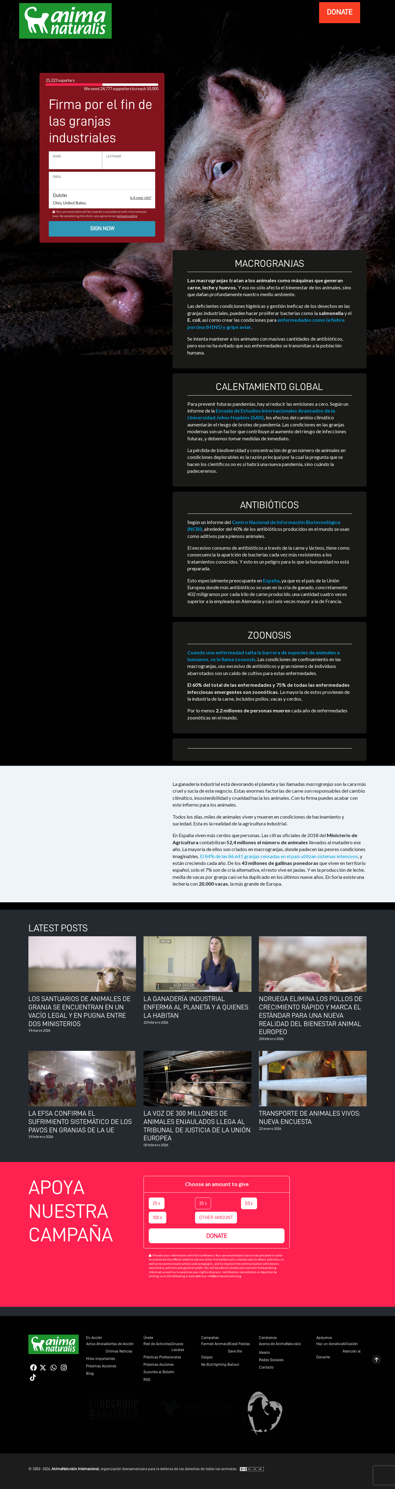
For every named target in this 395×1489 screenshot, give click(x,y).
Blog (90, 1373)
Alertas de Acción (120, 1344)
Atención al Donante (338, 1354)
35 (203, 1203)
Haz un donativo (329, 1344)
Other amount (216, 1217)
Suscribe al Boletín (158, 1372)
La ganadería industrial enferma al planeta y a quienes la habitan (195, 1007)
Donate (216, 1236)
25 (156, 1203)
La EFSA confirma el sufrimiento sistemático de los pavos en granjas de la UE (80, 1122)
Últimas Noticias (119, 1351)
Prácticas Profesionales (162, 1357)
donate (339, 12)
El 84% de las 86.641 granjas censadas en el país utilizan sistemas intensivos (279, 856)
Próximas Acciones (101, 1366)
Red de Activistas (157, 1344)
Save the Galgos (221, 1354)
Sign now (102, 228)
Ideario (264, 1352)
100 (157, 1217)
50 (249, 1203)
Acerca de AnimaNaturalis (280, 1344)
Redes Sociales (271, 1360)
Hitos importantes (100, 1359)
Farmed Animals (214, 1344)
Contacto (266, 1367)
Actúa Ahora (96, 1344)
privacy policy (127, 216)
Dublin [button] (102, 198)
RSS (146, 1380)
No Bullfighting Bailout (220, 1364)
